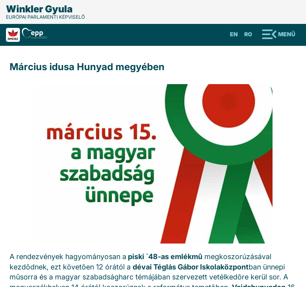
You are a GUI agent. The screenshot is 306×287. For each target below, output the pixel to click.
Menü (286, 34)
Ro (248, 34)
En (234, 34)
